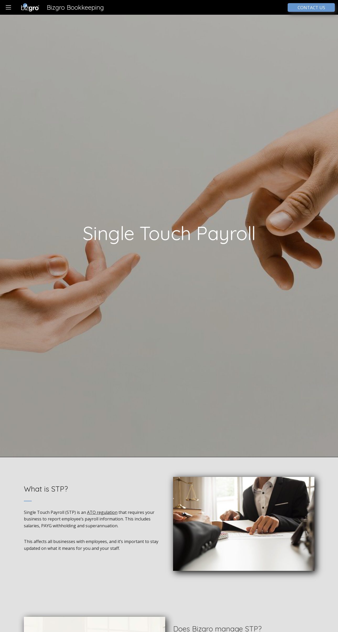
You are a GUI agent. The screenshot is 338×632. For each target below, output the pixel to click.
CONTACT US (311, 7)
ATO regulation (102, 512)
